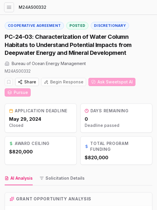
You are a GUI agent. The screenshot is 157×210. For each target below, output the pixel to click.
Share (27, 81)
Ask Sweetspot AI (112, 81)
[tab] (19, 178)
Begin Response (63, 81)
